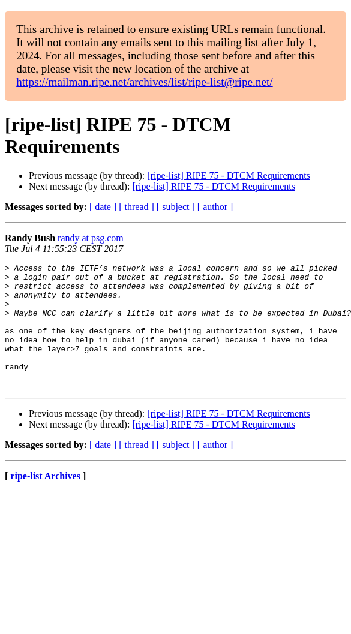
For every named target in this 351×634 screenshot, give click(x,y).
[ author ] (215, 207)
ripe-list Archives (45, 501)
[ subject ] (176, 207)
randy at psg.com (91, 238)
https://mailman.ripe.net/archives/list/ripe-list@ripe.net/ (144, 82)
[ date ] (102, 207)
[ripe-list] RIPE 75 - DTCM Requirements (228, 175)
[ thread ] (136, 207)
